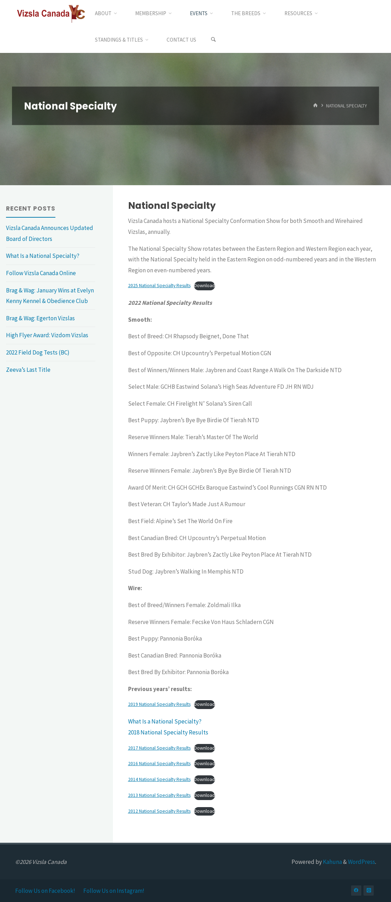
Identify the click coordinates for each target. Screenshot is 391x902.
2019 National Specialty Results (159, 704)
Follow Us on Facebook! (45, 891)
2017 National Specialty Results (159, 748)
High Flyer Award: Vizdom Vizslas (47, 335)
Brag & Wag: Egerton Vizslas (40, 318)
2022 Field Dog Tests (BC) (38, 352)
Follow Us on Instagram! (113, 891)
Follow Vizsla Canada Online (41, 273)
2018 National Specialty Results (168, 732)
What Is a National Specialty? (164, 721)
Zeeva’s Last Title (28, 370)
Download (204, 286)
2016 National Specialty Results (159, 764)
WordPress (361, 862)
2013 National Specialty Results (159, 795)
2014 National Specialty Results (159, 779)
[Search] (213, 39)
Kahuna (332, 862)
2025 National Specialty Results (159, 286)
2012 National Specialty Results (159, 811)
